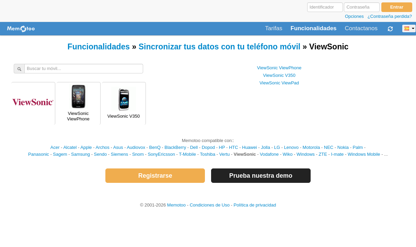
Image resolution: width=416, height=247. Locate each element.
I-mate (337, 154)
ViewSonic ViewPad (279, 82)
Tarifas (273, 28)
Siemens (119, 154)
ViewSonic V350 (279, 75)
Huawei (249, 147)
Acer (55, 147)
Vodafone (269, 154)
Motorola (311, 147)
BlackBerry (175, 147)
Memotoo (176, 205)
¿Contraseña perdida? (390, 16)
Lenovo (291, 147)
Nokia (343, 147)
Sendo (100, 154)
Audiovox (136, 147)
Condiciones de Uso (210, 205)
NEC (328, 147)
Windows (306, 154)
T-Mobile (187, 154)
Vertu (224, 154)
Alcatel (70, 147)
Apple (86, 147)
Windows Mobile (364, 154)
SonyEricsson (161, 154)
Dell (194, 147)
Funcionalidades (313, 28)
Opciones (354, 16)
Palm (358, 147)
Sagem (60, 154)
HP (222, 147)
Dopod (208, 147)
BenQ (155, 147)
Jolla (265, 147)
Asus (118, 147)
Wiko (288, 154)
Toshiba (207, 154)
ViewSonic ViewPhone (279, 67)
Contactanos (361, 28)
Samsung (80, 154)
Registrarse (155, 175)
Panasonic (38, 154)
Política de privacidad (255, 205)
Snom (138, 154)
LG (277, 147)
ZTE (323, 154)
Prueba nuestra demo (260, 175)
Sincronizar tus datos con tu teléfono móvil (220, 46)
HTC (233, 147)
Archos (102, 147)
